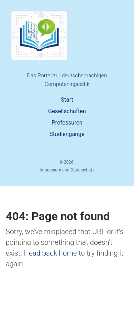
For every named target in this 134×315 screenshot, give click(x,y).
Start (67, 99)
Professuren (66, 122)
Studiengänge (67, 134)
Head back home (50, 253)
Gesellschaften (67, 111)
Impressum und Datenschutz (67, 170)
